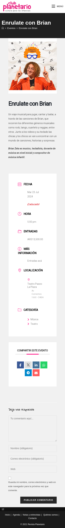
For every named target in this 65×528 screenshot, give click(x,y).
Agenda (16, 515)
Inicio (7, 515)
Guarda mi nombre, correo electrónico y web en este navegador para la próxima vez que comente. (32, 486)
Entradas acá (34, 260)
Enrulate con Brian (28, 28)
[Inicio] (3, 28)
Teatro (32, 323)
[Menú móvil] (57, 6)
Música (32, 319)
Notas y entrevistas (31, 515)
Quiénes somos (50, 515)
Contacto (32, 518)
